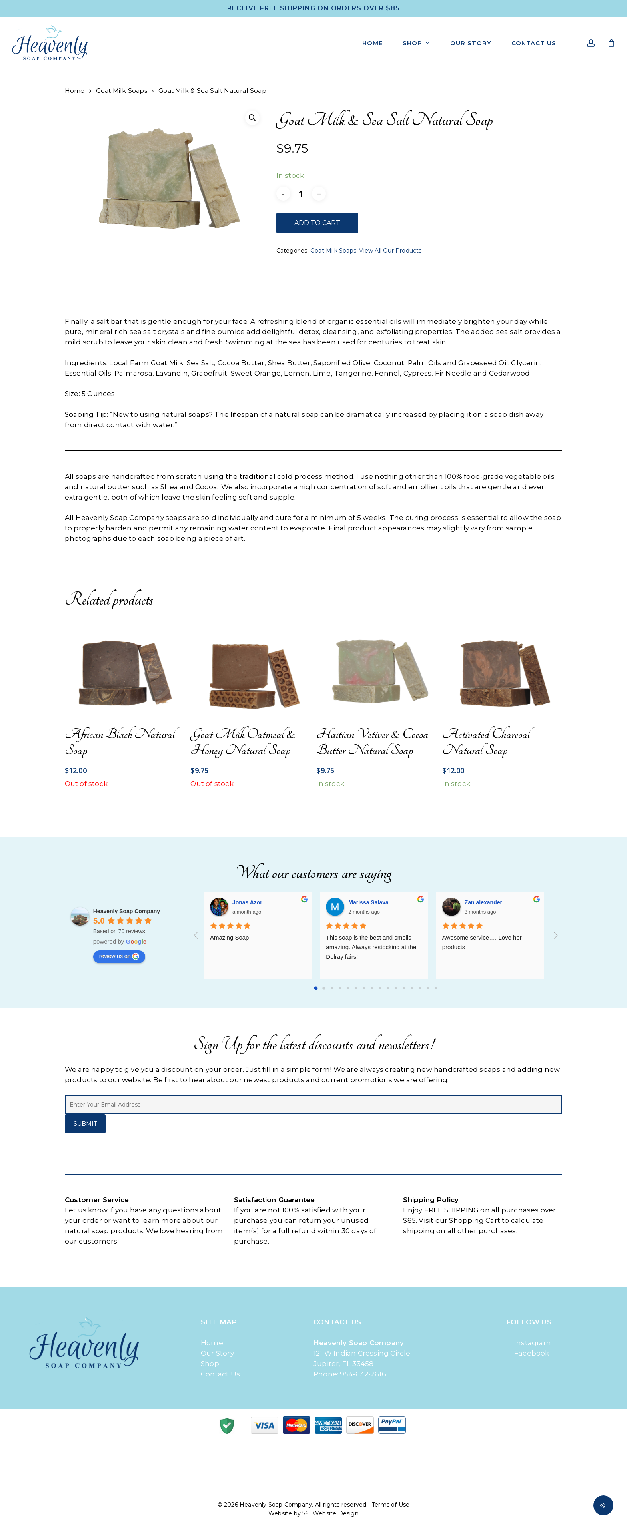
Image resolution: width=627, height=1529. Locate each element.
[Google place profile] (126, 911)
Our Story (217, 1353)
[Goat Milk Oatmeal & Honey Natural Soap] (250, 669)
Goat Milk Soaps (121, 90)
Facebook (527, 1353)
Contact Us (220, 1374)
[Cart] (611, 42)
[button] (252, 118)
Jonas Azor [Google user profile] (247, 902)
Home (75, 90)
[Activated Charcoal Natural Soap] (502, 669)
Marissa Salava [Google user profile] (368, 902)
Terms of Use (390, 1504)
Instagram (528, 1343)
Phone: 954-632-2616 (350, 1374)
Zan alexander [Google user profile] (483, 902)
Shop (210, 1364)
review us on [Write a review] (119, 956)
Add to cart (317, 223)
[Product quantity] (301, 194)
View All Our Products (390, 250)
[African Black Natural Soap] (124, 669)
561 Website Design (330, 1513)
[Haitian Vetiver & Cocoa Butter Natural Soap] (376, 669)
